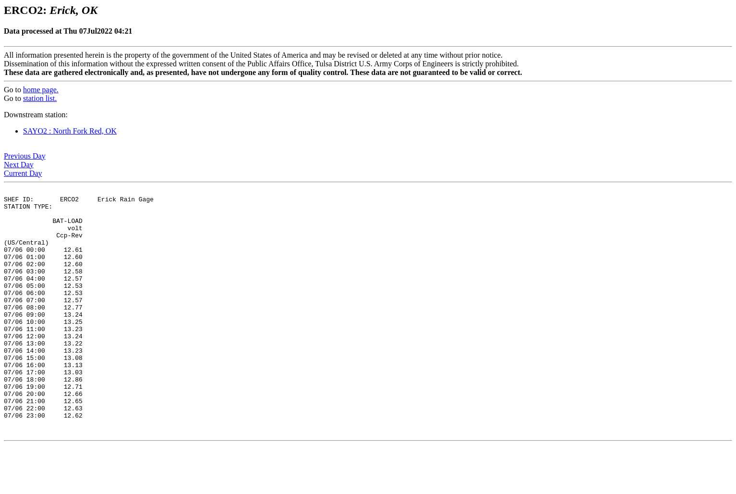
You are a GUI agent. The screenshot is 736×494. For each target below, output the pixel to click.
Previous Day (25, 156)
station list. (40, 98)
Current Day (23, 173)
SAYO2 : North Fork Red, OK (70, 131)
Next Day (19, 165)
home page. (41, 90)
